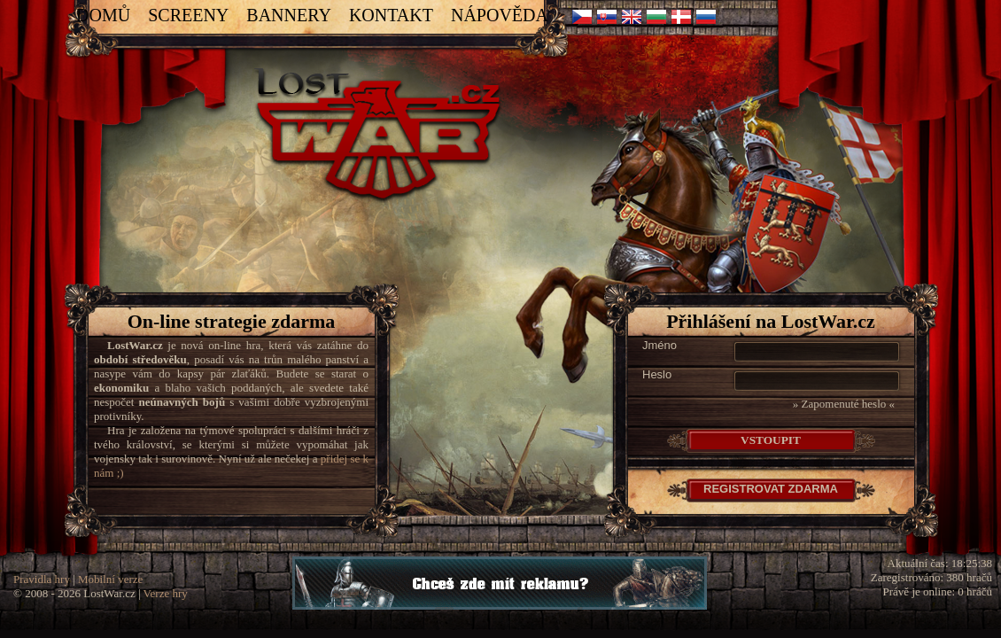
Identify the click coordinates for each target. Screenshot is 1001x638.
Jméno (659, 345)
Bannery (288, 15)
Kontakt (391, 15)
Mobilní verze (110, 579)
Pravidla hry (41, 579)
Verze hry (166, 593)
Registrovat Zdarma (770, 488)
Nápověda (499, 15)
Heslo (656, 374)
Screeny (188, 15)
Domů (103, 15)
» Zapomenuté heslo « (844, 403)
